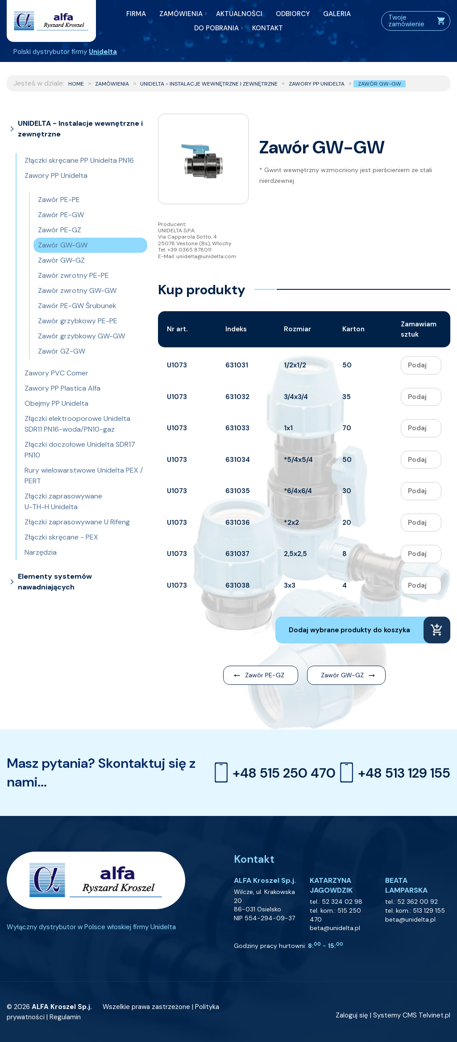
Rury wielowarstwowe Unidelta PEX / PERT (84, 475)
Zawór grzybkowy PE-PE (77, 320)
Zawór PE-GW (61, 214)
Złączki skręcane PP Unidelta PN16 (79, 160)
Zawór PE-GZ (59, 230)
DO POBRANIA (216, 28)
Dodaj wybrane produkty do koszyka (349, 630)
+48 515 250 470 (273, 773)
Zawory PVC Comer (56, 373)
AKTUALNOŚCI (239, 13)
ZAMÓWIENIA (181, 13)
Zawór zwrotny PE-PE (73, 275)
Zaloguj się (352, 1015)
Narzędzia (41, 552)
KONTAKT (267, 28)
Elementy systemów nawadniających (55, 582)
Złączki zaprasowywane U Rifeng (77, 522)
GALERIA (337, 13)
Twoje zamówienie (416, 21)
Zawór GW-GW (379, 83)
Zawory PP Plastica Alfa (62, 388)
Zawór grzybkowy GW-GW (81, 336)
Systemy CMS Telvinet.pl (411, 1015)
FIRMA (136, 13)
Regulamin (65, 1017)
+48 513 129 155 (393, 773)
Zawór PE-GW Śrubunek (77, 305)
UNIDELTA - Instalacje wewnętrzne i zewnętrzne (209, 83)
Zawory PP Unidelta (317, 83)
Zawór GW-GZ (61, 260)
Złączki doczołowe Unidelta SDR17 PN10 (80, 450)
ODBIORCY (293, 13)
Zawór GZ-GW (61, 351)
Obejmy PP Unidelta (56, 403)
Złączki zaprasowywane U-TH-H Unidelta (63, 501)
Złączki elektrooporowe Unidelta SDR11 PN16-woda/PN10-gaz (77, 424)
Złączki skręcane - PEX (61, 537)
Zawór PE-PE (59, 199)
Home (76, 83)
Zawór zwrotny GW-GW (77, 290)
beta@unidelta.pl (335, 928)
